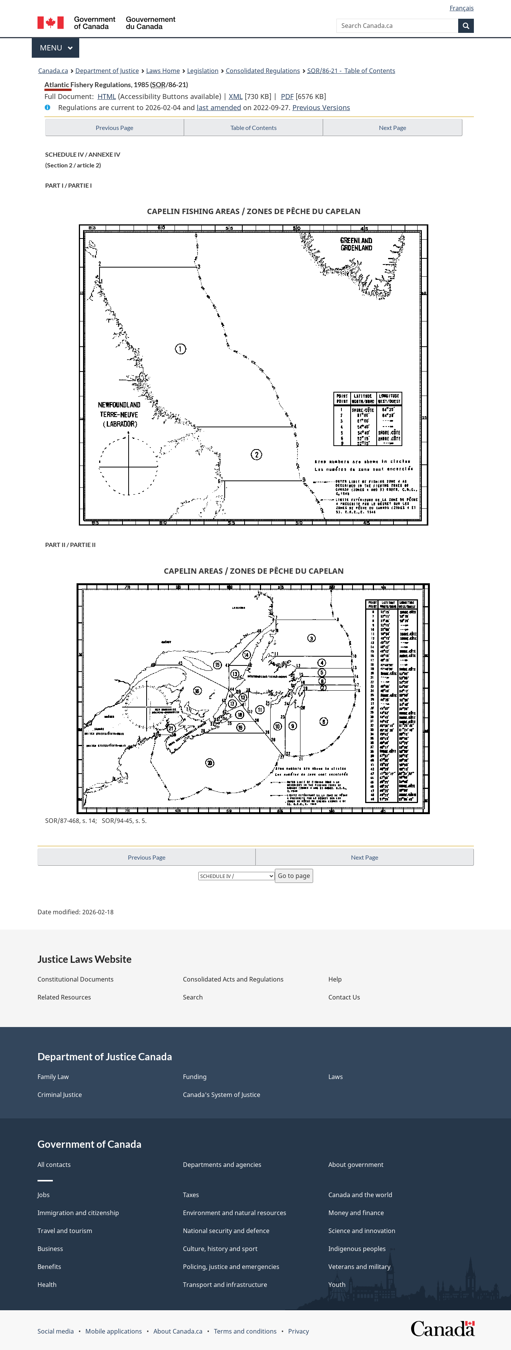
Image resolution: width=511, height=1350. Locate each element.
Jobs (44, 1195)
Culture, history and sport (220, 1249)
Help (335, 979)
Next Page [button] (392, 127)
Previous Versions (321, 107)
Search (193, 997)
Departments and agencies (222, 1164)
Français (462, 8)
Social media (56, 1331)
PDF (287, 96)
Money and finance (356, 1213)
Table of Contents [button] (253, 127)
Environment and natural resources (234, 1213)
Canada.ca (53, 71)
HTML (107, 96)
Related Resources (64, 997)
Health (47, 1284)
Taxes (191, 1195)
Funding (195, 1077)
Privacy (298, 1331)
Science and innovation (361, 1231)
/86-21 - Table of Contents (351, 71)
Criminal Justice (60, 1094)
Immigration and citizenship (78, 1213)
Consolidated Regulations (263, 71)
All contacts (54, 1164)
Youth (337, 1284)
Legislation (203, 71)
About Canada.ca (177, 1331)
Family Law (53, 1077)
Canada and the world (360, 1195)
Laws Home (163, 71)
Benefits (49, 1266)
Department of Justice (107, 71)
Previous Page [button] (114, 127)
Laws (335, 1077)
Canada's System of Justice (221, 1094)
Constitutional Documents (76, 979)
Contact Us (344, 997)
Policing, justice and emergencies (231, 1266)
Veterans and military (359, 1266)
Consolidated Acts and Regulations (233, 979)
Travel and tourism (65, 1231)
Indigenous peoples (357, 1249)
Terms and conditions (245, 1331)
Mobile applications (113, 1331)
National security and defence (226, 1231)
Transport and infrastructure (225, 1284)
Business (50, 1249)
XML (236, 96)
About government (356, 1164)
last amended (219, 107)
